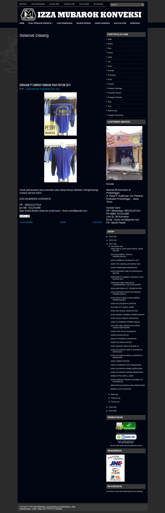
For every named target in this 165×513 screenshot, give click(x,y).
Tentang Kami (69, 4)
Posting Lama (97, 222)
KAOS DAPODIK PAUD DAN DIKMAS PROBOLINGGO (126, 293)
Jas (109, 62)
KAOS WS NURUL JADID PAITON (124, 311)
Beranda (23, 4)
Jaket (110, 57)
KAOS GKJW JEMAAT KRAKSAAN (124, 318)
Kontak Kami (54, 4)
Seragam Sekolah (115, 97)
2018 (111, 240)
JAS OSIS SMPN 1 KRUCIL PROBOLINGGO (121, 255)
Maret (113, 394)
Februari (114, 398)
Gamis (110, 53)
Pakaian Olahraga (115, 88)
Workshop (135, 23)
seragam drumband (115, 115)
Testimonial (98, 4)
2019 (111, 236)
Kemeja (111, 70)
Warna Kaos (113, 111)
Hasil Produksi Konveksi (41, 22)
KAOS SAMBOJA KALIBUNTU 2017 (125, 260)
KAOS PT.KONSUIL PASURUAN (123, 339)
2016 (111, 407)
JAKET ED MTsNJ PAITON (121, 342)
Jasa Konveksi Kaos (47, 89)
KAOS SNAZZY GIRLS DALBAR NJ (125, 346)
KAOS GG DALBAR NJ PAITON (123, 304)
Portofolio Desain (114, 93)
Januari (114, 402)
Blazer (110, 44)
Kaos (57, 89)
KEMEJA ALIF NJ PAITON (121, 389)
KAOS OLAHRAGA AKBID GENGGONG (126, 369)
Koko (110, 79)
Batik (110, 39)
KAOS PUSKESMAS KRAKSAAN (124, 268)
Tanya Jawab (84, 4)
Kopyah (111, 84)
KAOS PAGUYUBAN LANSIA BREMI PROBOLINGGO (125, 299)
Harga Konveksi (102, 23)
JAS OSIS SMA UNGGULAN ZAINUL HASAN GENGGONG (125, 327)
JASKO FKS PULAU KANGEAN (123, 331)
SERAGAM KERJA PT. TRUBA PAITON (126, 288)
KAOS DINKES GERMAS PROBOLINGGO (127, 315)
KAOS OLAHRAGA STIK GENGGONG (126, 365)
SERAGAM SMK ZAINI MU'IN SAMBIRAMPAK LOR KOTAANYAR (126, 284)
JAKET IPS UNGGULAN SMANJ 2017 (126, 264)
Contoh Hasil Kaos (32, 89)
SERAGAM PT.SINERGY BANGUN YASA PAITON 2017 (45, 85)
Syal (109, 102)
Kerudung (112, 75)
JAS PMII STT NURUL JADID (122, 307)
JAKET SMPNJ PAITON (120, 361)
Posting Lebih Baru (26, 222)
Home (22, 23)
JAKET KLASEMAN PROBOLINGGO (125, 322)
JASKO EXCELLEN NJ (120, 335)
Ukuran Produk (83, 23)
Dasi (109, 48)
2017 (111, 244)
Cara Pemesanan (38, 4)
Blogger (59, 509)
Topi (109, 106)
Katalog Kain (120, 23)
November (115, 246)
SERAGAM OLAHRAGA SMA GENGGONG (128, 385)
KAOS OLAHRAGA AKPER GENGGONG (127, 372)
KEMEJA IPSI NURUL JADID (122, 376)
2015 (111, 411)
